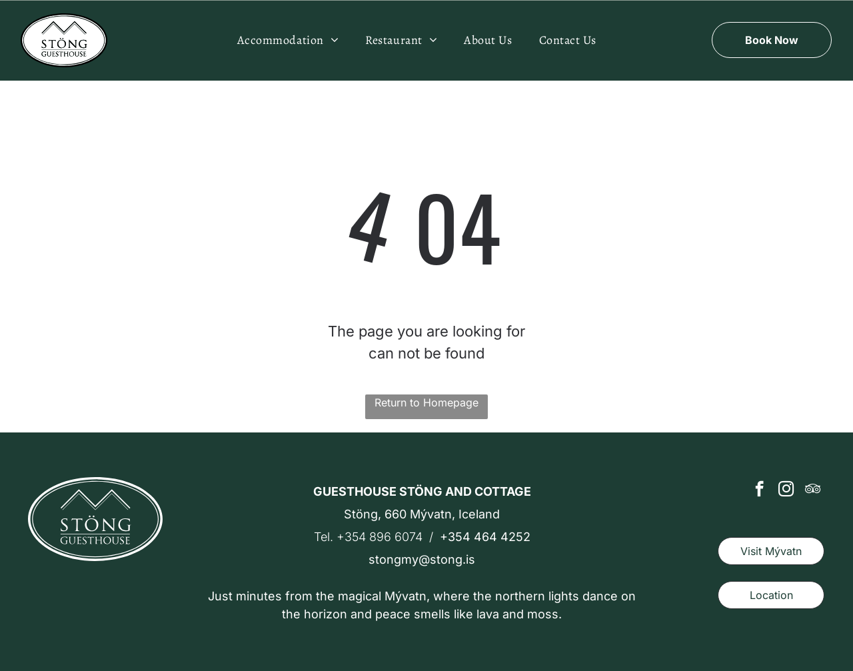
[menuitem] (288, 40)
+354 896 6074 (380, 537)
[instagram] (786, 490)
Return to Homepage (426, 402)
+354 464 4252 (485, 537)
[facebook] (759, 490)
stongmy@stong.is (422, 559)
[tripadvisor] (812, 490)
